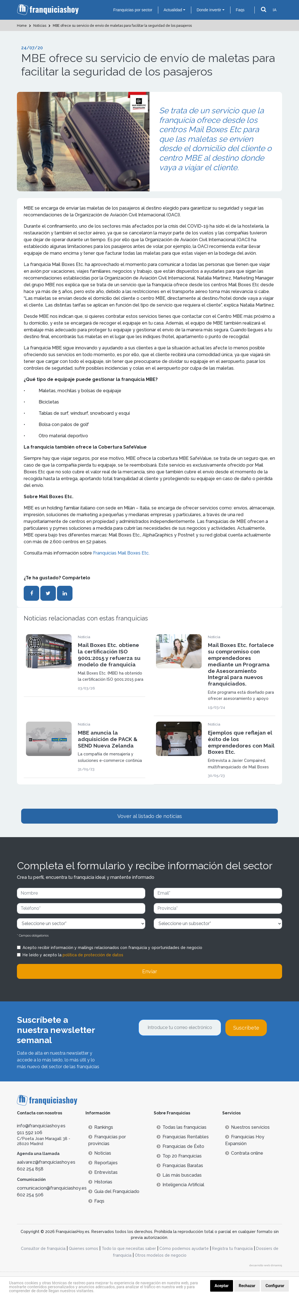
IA (274, 10)
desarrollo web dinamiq (265, 1265)
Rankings (100, 1127)
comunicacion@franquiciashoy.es (52, 1188)
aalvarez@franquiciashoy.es (46, 1162)
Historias (100, 1182)
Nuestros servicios (247, 1127)
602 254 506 (30, 1195)
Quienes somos (83, 1248)
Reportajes (103, 1162)
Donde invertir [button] (209, 10)
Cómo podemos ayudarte (184, 1248)
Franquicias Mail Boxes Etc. (121, 553)
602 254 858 (30, 1169)
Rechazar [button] (247, 1285)
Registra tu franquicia (232, 1248)
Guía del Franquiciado (113, 1191)
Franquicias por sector (132, 10)
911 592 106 (29, 1132)
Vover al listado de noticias (149, 816)
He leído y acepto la (73, 955)
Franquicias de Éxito (180, 1146)
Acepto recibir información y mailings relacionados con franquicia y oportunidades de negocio (112, 947)
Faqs (240, 10)
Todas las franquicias (181, 1127)
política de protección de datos (93, 955)
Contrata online (244, 1153)
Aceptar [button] (222, 1285)
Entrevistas (103, 1172)
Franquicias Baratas (180, 1165)
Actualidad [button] (173, 10)
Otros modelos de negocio (160, 1255)
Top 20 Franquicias (179, 1156)
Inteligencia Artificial (180, 1184)
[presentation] (181, 1051)
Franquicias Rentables (183, 1136)
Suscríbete (246, 1028)
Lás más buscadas (179, 1175)
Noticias (99, 1153)
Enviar (149, 971)
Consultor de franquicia (43, 1248)
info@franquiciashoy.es (41, 1125)
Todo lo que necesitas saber (129, 1248)
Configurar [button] (274, 1285)
